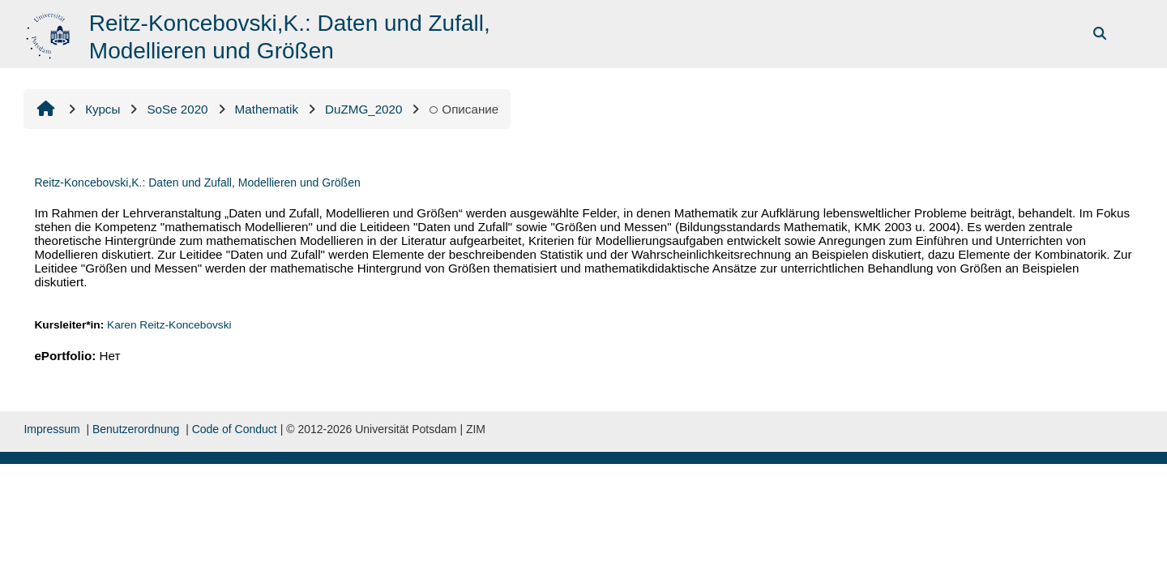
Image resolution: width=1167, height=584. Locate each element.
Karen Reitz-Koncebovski (169, 325)
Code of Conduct (234, 429)
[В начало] (50, 33)
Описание (463, 109)
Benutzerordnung (135, 429)
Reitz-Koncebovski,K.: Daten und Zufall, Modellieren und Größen (197, 182)
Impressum (51, 429)
